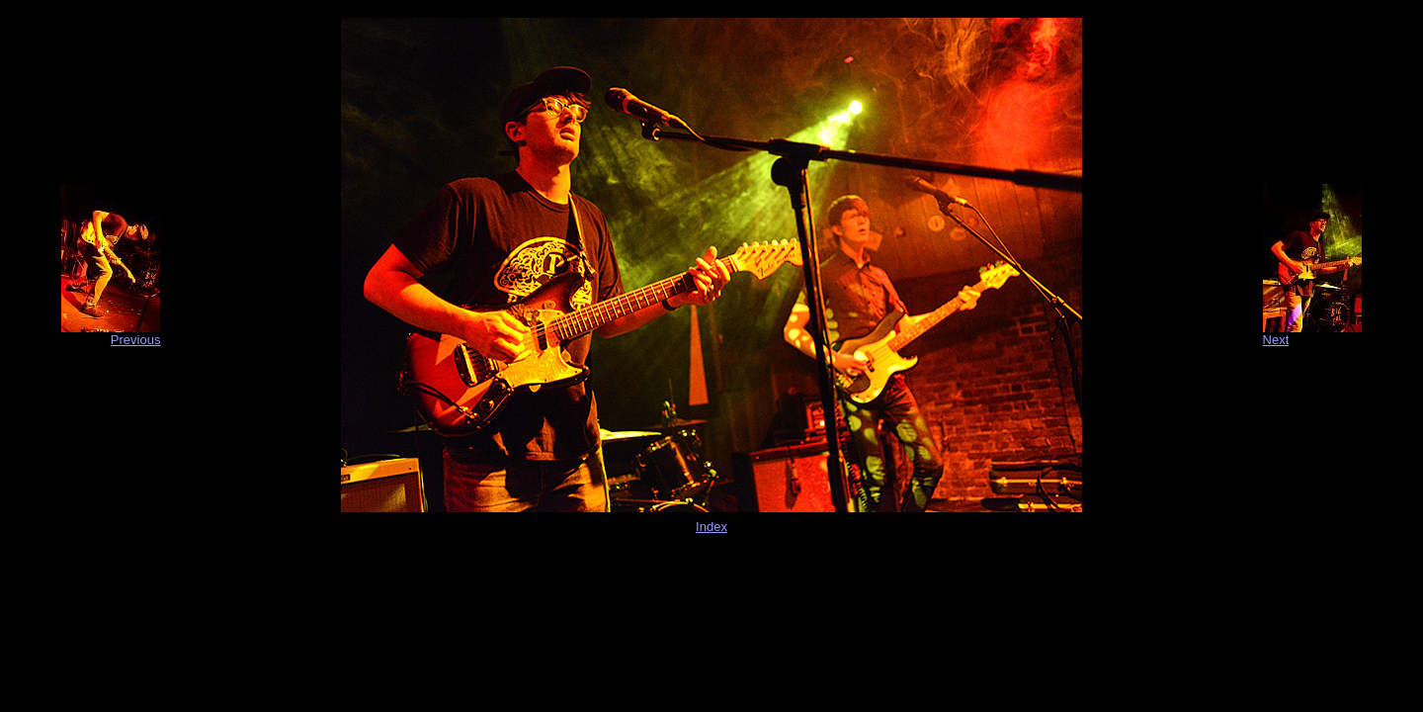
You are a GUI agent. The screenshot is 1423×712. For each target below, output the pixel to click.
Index (711, 526)
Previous (136, 339)
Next (1276, 339)
